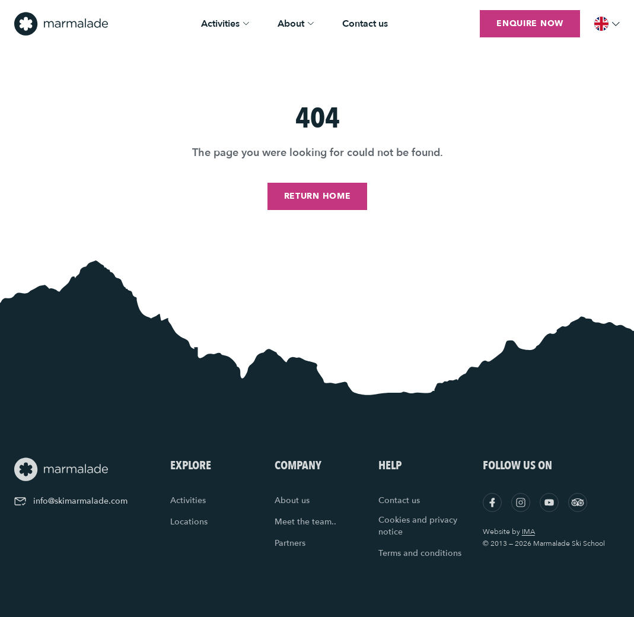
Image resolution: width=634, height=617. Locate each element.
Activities (225, 23)
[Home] (61, 23)
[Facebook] (492, 502)
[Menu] (607, 23)
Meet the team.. (305, 521)
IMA (528, 531)
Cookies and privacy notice (417, 526)
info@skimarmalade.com (71, 501)
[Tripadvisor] (577, 502)
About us (292, 500)
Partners (290, 543)
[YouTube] (549, 502)
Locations (189, 521)
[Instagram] (520, 502)
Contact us (365, 23)
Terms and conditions (419, 553)
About (296, 23)
